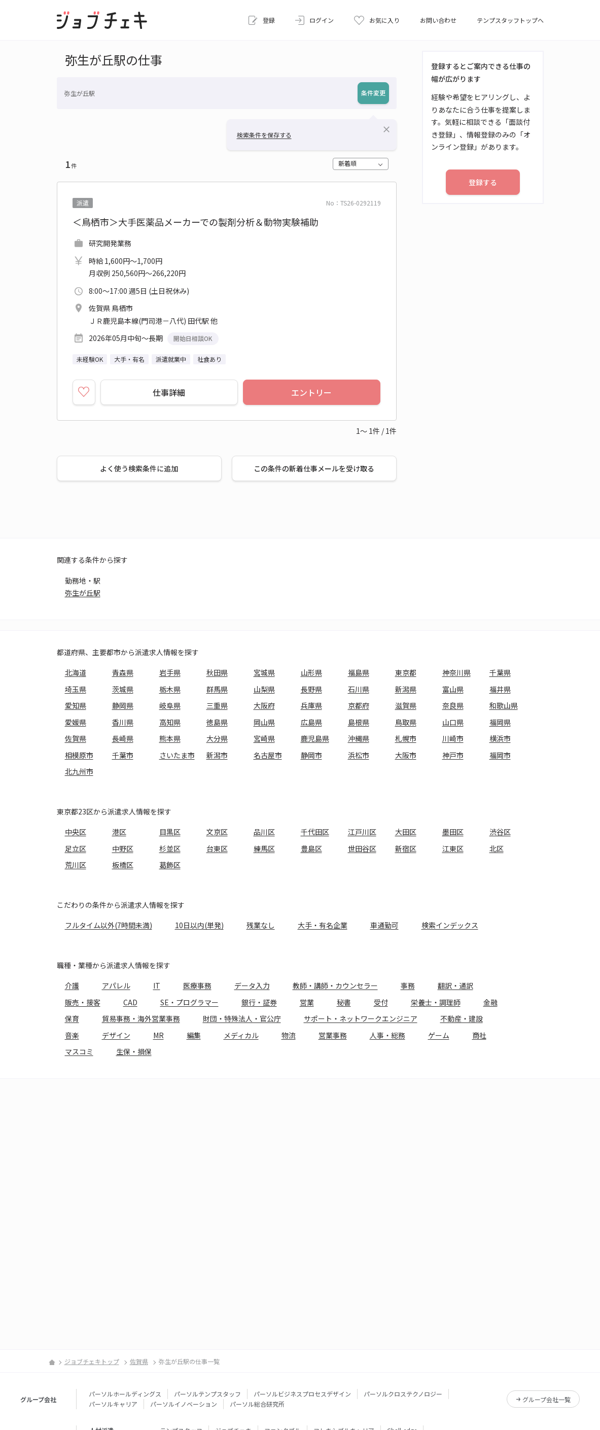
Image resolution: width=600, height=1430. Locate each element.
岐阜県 (170, 705)
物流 (288, 1035)
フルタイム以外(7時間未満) (108, 925)
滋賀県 (405, 705)
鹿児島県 (315, 738)
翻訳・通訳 (455, 985)
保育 (72, 1018)
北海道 (75, 672)
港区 (119, 832)
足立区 (75, 848)
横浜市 (500, 738)
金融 (490, 1002)
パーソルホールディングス (125, 1393)
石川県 (358, 689)
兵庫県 (311, 705)
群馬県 (217, 689)
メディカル (241, 1035)
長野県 (311, 689)
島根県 (358, 722)
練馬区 (264, 848)
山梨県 (264, 689)
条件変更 (373, 92)
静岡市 (311, 755)
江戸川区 (362, 832)
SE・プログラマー (189, 1002)
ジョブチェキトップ (91, 1361)
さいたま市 (177, 755)
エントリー (311, 392)
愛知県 (75, 705)
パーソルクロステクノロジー (403, 1393)
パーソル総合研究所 (257, 1404)
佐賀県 (75, 738)
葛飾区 (170, 865)
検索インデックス (449, 925)
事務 (408, 985)
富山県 (453, 689)
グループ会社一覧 (546, 1399)
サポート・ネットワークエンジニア (360, 1018)
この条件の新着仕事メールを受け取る (314, 468)
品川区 (264, 832)
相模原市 (79, 755)
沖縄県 (358, 738)
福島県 (358, 672)
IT (156, 985)
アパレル (116, 985)
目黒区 (170, 832)
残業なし (260, 925)
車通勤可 (384, 925)
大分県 (217, 738)
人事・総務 (387, 1035)
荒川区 (75, 865)
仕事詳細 (169, 392)
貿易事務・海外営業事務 (141, 1018)
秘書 (344, 1002)
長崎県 (122, 738)
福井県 (500, 689)
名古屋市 (268, 755)
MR (158, 1035)
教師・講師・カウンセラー (335, 985)
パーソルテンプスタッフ (207, 1393)
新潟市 (217, 755)
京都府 (358, 705)
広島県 (311, 722)
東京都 (405, 672)
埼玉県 (75, 689)
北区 (496, 848)
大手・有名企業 (322, 925)
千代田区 (315, 832)
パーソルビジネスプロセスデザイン (302, 1393)
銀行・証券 (259, 1002)
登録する (483, 182)
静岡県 (122, 705)
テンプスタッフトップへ (510, 20)
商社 (479, 1035)
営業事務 (333, 1035)
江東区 (453, 848)
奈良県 (453, 705)
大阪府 (264, 705)
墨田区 (453, 832)
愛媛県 (75, 722)
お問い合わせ (438, 20)
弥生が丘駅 (82, 593)
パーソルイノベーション (183, 1404)
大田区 (405, 832)
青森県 (122, 672)
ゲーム (438, 1035)
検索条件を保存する (264, 134)
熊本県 (170, 738)
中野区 (122, 848)
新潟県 (405, 689)
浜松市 (358, 755)
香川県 (122, 722)
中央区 (75, 832)
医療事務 (197, 985)
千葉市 (122, 755)
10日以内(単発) (199, 925)
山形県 (311, 672)
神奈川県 (456, 672)
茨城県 (122, 689)
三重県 (217, 705)
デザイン (116, 1035)
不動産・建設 (461, 1018)
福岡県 (500, 722)
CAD (130, 1002)
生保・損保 (134, 1051)
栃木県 (170, 689)
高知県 (170, 722)
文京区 (217, 832)
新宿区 (405, 848)
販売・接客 (82, 1002)
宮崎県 (264, 738)
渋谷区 (500, 832)
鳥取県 (405, 722)
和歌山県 (503, 705)
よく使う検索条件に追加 (139, 468)
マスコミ (79, 1051)
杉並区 (170, 848)
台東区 (217, 848)
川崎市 (453, 738)
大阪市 (405, 755)
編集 (194, 1035)
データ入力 (252, 985)
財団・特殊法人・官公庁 (242, 1018)
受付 (381, 1002)
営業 (307, 1002)
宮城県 (264, 672)
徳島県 (217, 722)
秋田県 (217, 672)
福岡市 (500, 755)
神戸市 (453, 755)
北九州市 (79, 771)
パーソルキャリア (113, 1404)
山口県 (453, 722)
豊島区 (311, 848)
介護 (72, 985)
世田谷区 (362, 848)
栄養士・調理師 (436, 1002)
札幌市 (405, 738)
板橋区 (122, 865)
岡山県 (264, 722)
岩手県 (170, 672)
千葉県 (500, 672)
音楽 (72, 1035)
